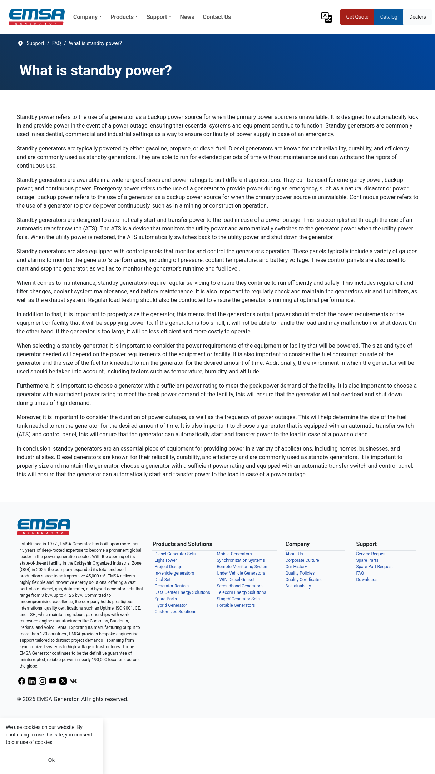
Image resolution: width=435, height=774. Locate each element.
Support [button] (157, 17)
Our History (296, 566)
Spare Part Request (374, 566)
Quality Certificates (303, 579)
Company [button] (85, 17)
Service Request (371, 553)
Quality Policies (300, 573)
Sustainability (298, 586)
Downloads (366, 579)
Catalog (388, 17)
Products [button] (122, 17)
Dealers (417, 17)
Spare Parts (367, 560)
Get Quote (357, 17)
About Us (294, 553)
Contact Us (217, 17)
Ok (51, 760)
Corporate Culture (302, 560)
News (187, 17)
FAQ (360, 573)
